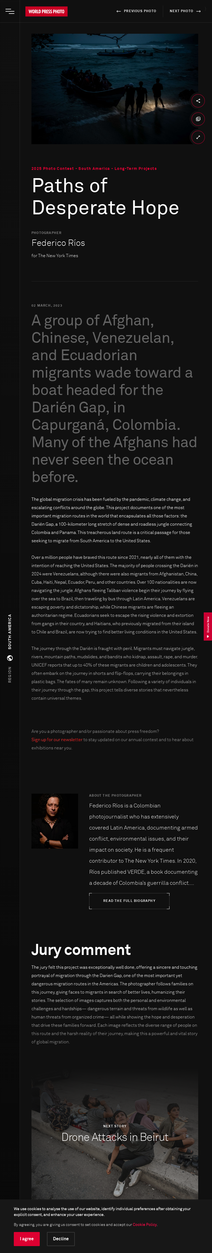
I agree (27, 1239)
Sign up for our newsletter (57, 740)
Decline (61, 1239)
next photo (186, 11)
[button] (10, 648)
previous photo (135, 11)
